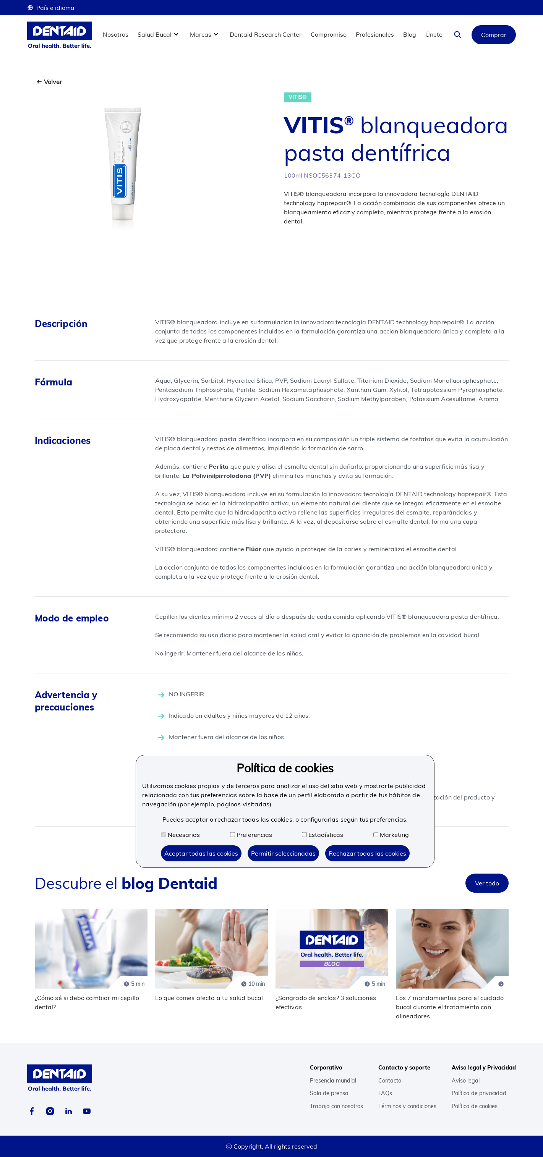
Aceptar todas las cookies (201, 853)
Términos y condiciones (407, 1106)
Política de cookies (475, 1106)
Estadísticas (322, 834)
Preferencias (251, 834)
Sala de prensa (329, 1093)
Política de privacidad (479, 1093)
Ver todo (487, 883)
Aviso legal (466, 1080)
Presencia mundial (333, 1080)
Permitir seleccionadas (283, 853)
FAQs (385, 1093)
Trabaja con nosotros (336, 1106)
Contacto (389, 1080)
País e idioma (51, 7)
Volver (53, 82)
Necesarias (180, 834)
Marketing (391, 834)
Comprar (493, 35)
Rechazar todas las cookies (367, 853)
